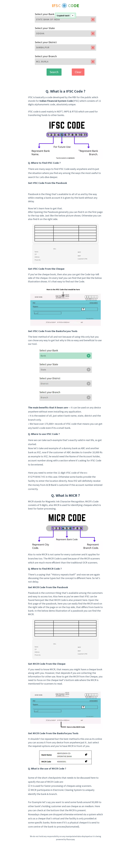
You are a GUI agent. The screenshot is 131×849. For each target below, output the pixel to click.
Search (54, 72)
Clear (78, 72)
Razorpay (70, 839)
